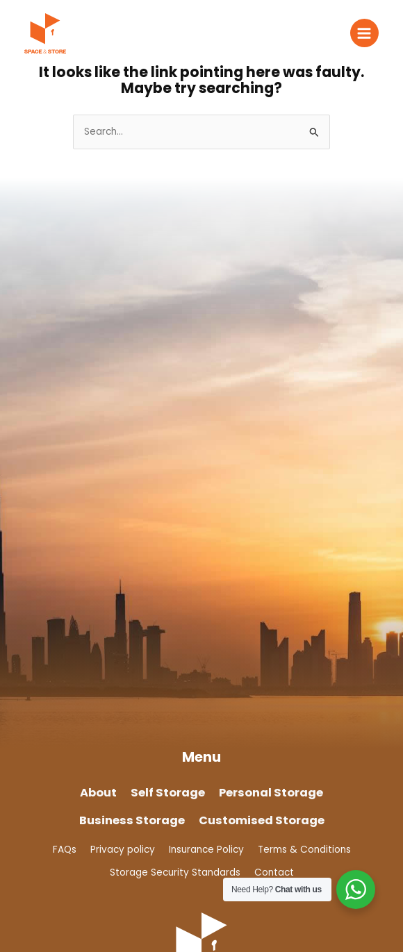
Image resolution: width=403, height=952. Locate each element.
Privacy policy (122, 849)
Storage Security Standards (175, 872)
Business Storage (132, 820)
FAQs (64, 849)
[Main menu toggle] (364, 33)
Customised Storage (261, 820)
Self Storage (168, 793)
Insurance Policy (206, 849)
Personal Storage (271, 793)
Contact (274, 872)
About (98, 793)
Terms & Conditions (304, 849)
